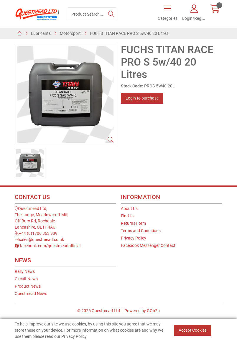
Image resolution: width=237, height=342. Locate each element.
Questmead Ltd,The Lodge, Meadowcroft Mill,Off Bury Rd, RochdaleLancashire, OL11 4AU (41, 217)
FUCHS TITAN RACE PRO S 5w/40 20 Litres (129, 33)
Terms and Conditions (141, 230)
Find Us (127, 216)
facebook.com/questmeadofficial (47, 245)
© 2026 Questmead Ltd (98, 310)
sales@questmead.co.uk (39, 239)
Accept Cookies (193, 330)
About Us (129, 208)
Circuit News (26, 278)
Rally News (25, 271)
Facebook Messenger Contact (148, 245)
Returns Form (133, 223)
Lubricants (41, 33)
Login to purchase (142, 98)
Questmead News (31, 293)
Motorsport (70, 33)
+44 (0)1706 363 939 (36, 233)
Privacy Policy (133, 238)
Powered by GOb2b (142, 310)
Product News (28, 286)
